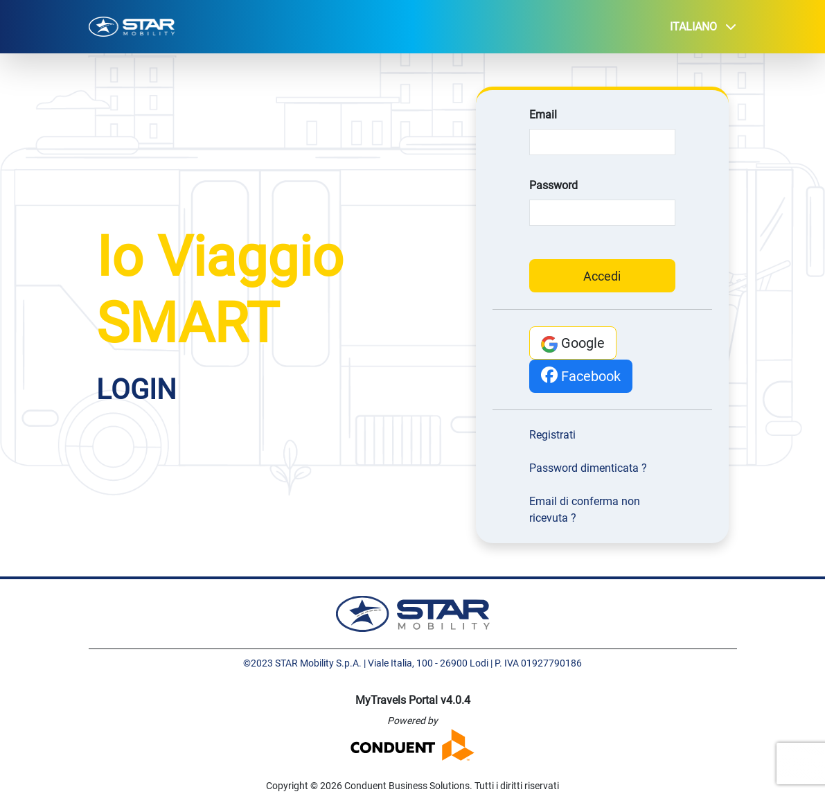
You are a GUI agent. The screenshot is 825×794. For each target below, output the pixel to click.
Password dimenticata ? (588, 468)
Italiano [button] (703, 26)
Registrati (552, 434)
